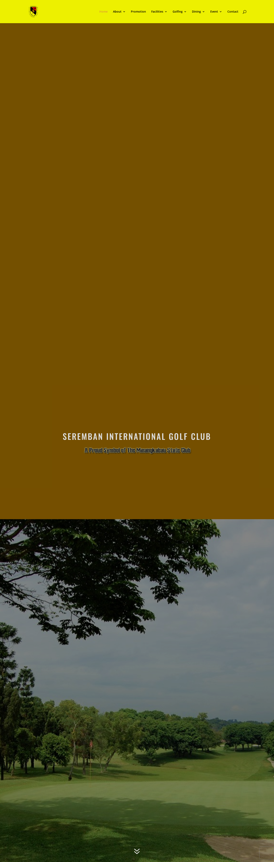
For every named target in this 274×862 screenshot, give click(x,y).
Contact (232, 11)
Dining (196, 11)
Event (214, 11)
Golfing (178, 11)
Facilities (157, 11)
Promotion (138, 11)
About (117, 11)
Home (103, 11)
